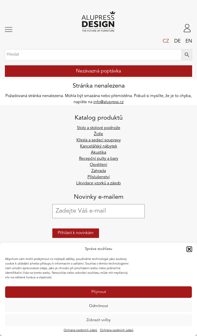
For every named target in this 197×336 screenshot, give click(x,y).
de (177, 41)
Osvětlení (98, 165)
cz (166, 41)
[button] (189, 249)
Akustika (98, 153)
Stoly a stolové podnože (98, 128)
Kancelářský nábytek (98, 146)
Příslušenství (98, 177)
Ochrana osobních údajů (80, 330)
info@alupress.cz (108, 102)
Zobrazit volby (98, 320)
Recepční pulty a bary (98, 159)
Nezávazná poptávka (98, 71)
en (188, 41)
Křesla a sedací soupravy (98, 140)
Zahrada (98, 171)
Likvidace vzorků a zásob (98, 183)
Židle (98, 134)
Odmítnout (98, 306)
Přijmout (98, 292)
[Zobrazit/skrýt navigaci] (22, 29)
